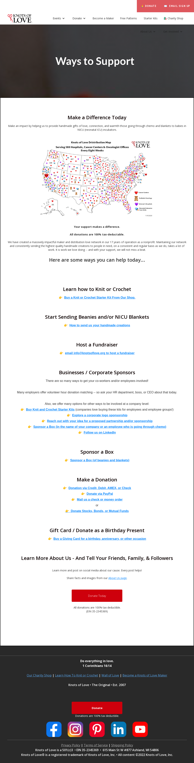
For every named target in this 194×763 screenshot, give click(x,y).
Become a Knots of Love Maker (145, 675)
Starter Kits (150, 18)
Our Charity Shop (39, 675)
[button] (79, 18)
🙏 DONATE (149, 6)
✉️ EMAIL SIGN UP (177, 6)
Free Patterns (129, 18)
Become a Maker (103, 18)
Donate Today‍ (97, 596)
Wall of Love (110, 675)
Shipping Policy (122, 745)
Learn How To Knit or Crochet (76, 675)
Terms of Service (96, 745)
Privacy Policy (70, 745)
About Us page (117, 578)
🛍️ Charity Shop (173, 18)
